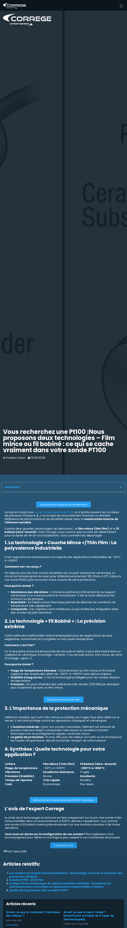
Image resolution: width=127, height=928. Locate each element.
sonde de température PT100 (53, 512)
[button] (121, 487)
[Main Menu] (121, 6)
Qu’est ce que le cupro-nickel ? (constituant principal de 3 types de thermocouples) (89, 915)
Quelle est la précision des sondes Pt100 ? (39, 890)
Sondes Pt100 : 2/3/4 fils (26, 880)
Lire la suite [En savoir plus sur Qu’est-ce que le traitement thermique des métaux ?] (12, 925)
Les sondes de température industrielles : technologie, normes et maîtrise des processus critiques (66, 874)
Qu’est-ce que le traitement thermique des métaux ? (33, 914)
